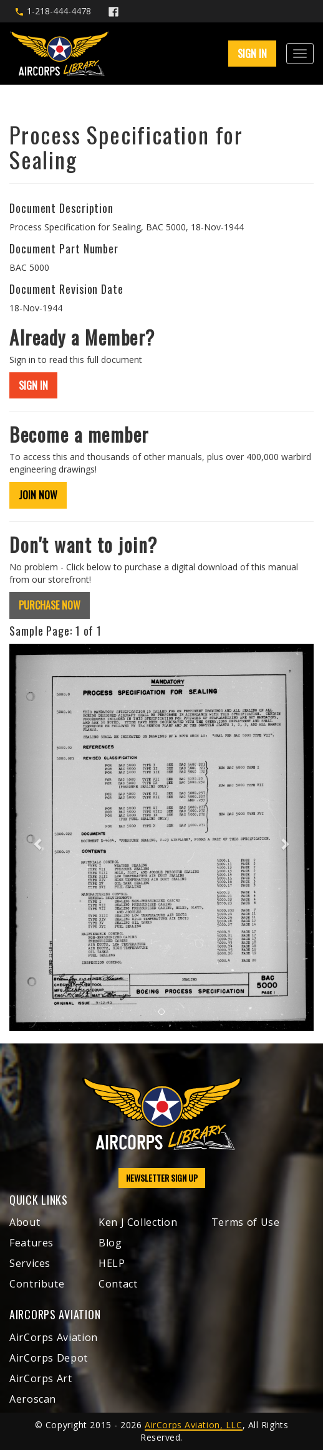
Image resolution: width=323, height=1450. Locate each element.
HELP (112, 1263)
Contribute (36, 1284)
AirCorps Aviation (53, 1337)
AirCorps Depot (48, 1358)
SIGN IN (252, 53)
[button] (32, 837)
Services (30, 1263)
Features (31, 1243)
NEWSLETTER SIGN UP (162, 1177)
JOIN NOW (38, 494)
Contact (118, 1284)
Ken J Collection (138, 1222)
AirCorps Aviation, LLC (193, 1425)
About (24, 1222)
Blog (110, 1243)
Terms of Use (245, 1222)
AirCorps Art (40, 1378)
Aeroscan (32, 1399)
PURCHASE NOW (49, 605)
